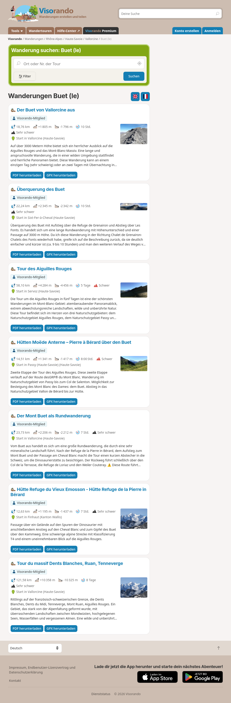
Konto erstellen (187, 31)
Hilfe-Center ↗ (68, 31)
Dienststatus (100, 694)
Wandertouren (40, 31)
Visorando (15, 39)
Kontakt (15, 680)
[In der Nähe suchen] (139, 63)
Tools (16, 31)
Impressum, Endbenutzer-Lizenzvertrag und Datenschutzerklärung (42, 669)
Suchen (133, 76)
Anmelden (213, 31)
